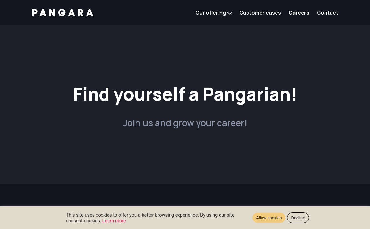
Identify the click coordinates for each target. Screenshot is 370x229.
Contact (327, 12)
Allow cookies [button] (269, 217)
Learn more (114, 221)
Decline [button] (298, 217)
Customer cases (260, 12)
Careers (299, 12)
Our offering (210, 12)
